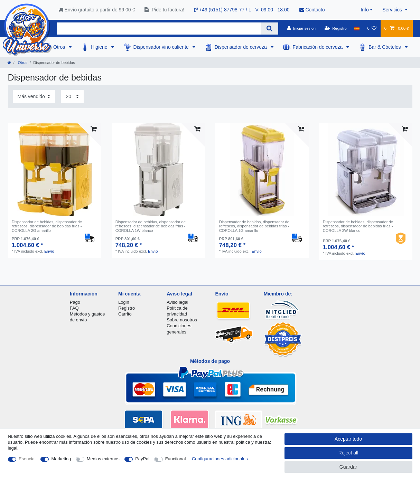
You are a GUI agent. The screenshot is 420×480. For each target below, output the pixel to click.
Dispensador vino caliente (161, 47)
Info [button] (364, 9)
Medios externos (103, 458)
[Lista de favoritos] (371, 28)
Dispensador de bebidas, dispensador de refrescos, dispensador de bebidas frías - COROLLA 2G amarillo (47, 226)
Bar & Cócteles (385, 47)
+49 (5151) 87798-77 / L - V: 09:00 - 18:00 (242, 9)
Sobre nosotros (182, 319)
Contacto (312, 9)
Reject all (348, 452)
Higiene (100, 47)
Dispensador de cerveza (241, 47)
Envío (49, 251)
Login (123, 302)
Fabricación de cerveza (318, 47)
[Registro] (335, 28)
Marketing (61, 458)
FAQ (74, 308)
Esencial (27, 458)
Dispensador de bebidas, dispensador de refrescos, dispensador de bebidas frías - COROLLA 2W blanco (358, 226)
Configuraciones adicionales (220, 458)
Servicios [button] (392, 9)
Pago (75, 302)
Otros (59, 47)
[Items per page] (72, 96)
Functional (175, 458)
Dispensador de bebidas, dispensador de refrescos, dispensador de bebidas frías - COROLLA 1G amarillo (254, 226)
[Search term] (159, 28)
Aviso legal (177, 302)
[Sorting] (34, 96)
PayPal (142, 458)
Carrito (125, 314)
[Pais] (357, 28)
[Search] (269, 28)
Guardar (348, 467)
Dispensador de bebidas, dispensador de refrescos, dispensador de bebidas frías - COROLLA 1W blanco (150, 226)
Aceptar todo (348, 439)
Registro (126, 308)
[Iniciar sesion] (301, 28)
